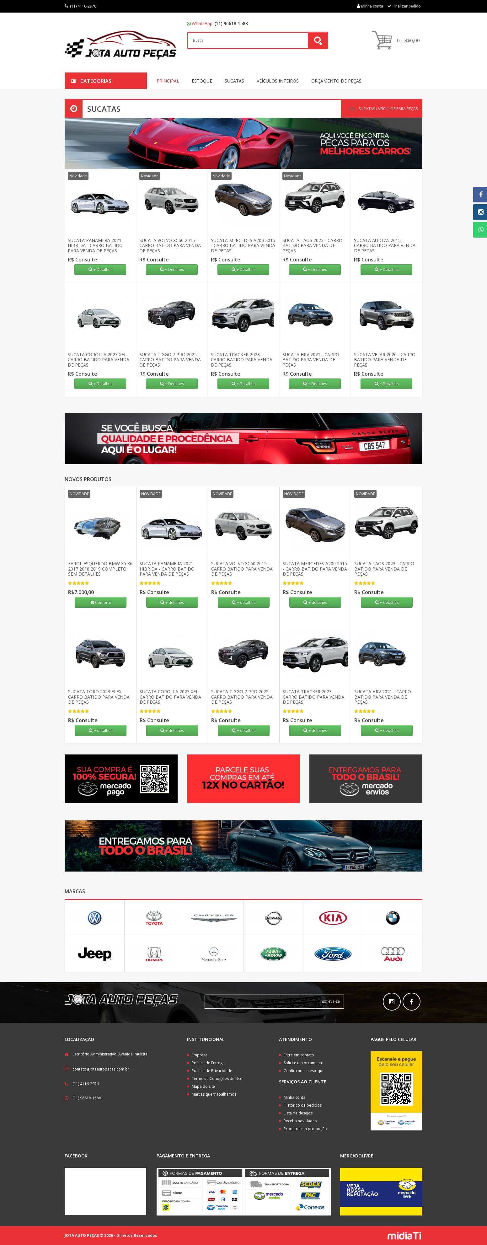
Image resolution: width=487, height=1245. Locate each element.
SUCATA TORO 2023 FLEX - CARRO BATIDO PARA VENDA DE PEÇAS (99, 697)
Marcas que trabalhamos (214, 1094)
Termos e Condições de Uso (217, 1078)
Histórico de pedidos (303, 1105)
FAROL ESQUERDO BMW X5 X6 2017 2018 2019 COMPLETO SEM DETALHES (100, 569)
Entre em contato (299, 1055)
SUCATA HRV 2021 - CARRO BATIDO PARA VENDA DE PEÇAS (310, 359)
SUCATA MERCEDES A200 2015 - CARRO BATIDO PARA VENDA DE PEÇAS (243, 245)
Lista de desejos (298, 1113)
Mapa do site (203, 1086)
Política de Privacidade (212, 1070)
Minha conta (294, 1097)
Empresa (199, 1055)
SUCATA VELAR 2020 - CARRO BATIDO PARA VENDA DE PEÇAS (384, 359)
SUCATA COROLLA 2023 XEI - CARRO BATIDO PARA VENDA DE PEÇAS (98, 359)
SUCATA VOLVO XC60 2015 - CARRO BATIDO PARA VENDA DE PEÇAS (170, 245)
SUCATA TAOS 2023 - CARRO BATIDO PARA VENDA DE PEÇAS (312, 245)
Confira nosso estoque (304, 1070)
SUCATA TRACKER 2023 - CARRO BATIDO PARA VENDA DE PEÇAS (241, 359)
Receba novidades (300, 1121)
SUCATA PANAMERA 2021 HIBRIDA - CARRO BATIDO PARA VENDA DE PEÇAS (95, 245)
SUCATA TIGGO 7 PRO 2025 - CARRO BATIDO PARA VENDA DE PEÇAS (170, 359)
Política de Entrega (208, 1062)
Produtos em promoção (305, 1128)
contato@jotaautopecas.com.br (100, 1069)
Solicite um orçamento (304, 1062)
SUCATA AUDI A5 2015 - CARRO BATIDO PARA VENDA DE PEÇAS (384, 245)
